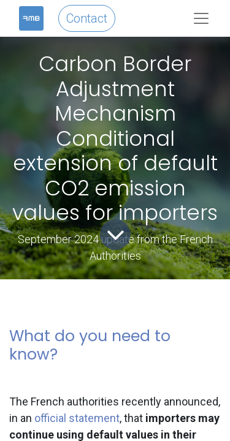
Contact (86, 18)
